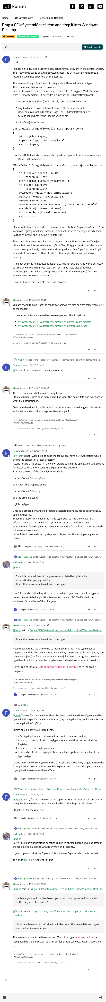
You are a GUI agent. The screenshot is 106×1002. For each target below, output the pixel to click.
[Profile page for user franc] (6, 59)
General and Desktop (28, 36)
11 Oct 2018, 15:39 (35, 710)
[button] (4, 997)
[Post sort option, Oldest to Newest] (6, 47)
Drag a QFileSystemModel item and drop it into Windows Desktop (66, 630)
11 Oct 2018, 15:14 (35, 450)
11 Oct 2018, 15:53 (35, 834)
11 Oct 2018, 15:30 (35, 562)
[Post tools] (101, 290)
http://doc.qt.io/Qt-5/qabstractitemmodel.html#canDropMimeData (54, 322)
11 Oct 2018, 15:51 (35, 794)
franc (15, 57)
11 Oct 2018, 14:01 (37, 300)
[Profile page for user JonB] (6, 564)
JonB (15, 562)
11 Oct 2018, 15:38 (37, 625)
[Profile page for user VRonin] (6, 302)
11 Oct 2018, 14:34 (37, 388)
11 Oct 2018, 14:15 (35, 365)
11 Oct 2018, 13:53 (35, 57)
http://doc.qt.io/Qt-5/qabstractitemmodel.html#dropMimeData (52, 326)
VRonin (16, 300)
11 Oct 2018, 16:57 (37, 884)
